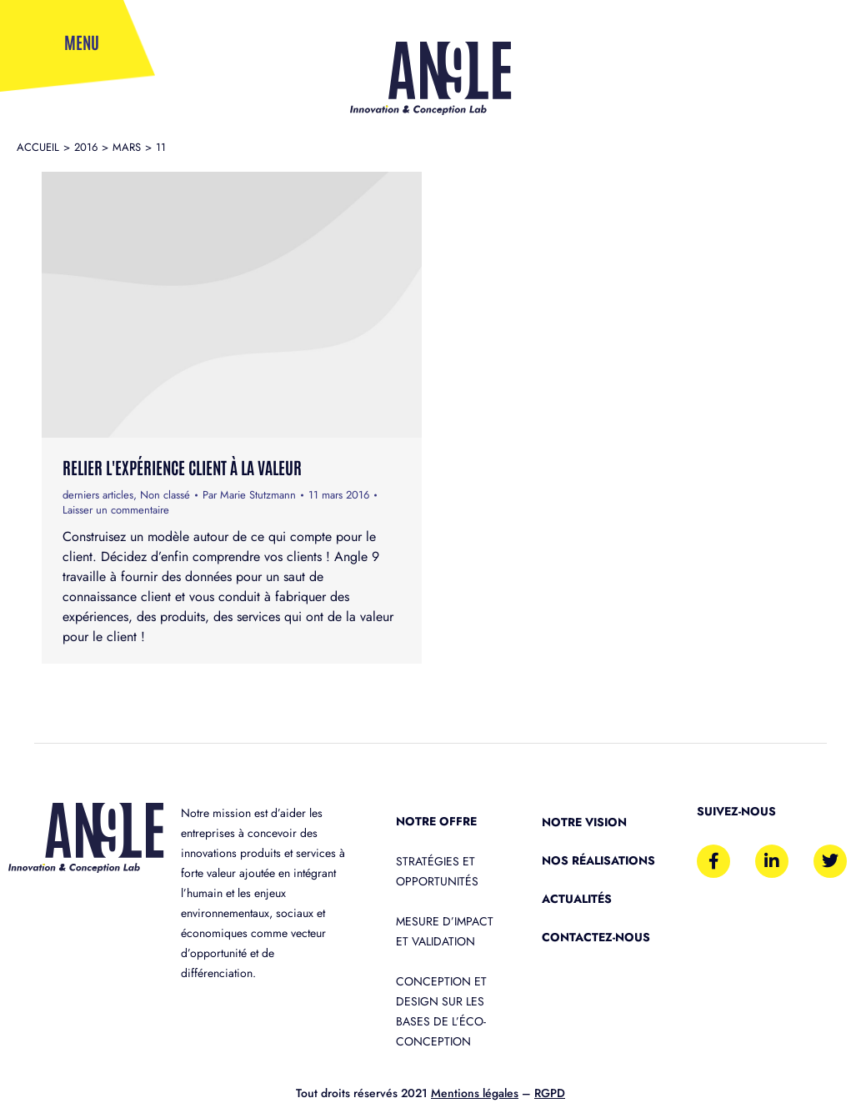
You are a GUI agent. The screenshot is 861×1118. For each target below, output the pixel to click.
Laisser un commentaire (116, 510)
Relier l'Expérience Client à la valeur (182, 467)
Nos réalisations (598, 860)
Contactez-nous (596, 937)
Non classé (165, 495)
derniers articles (98, 495)
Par (249, 495)
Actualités (577, 898)
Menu (81, 42)
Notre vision (584, 822)
